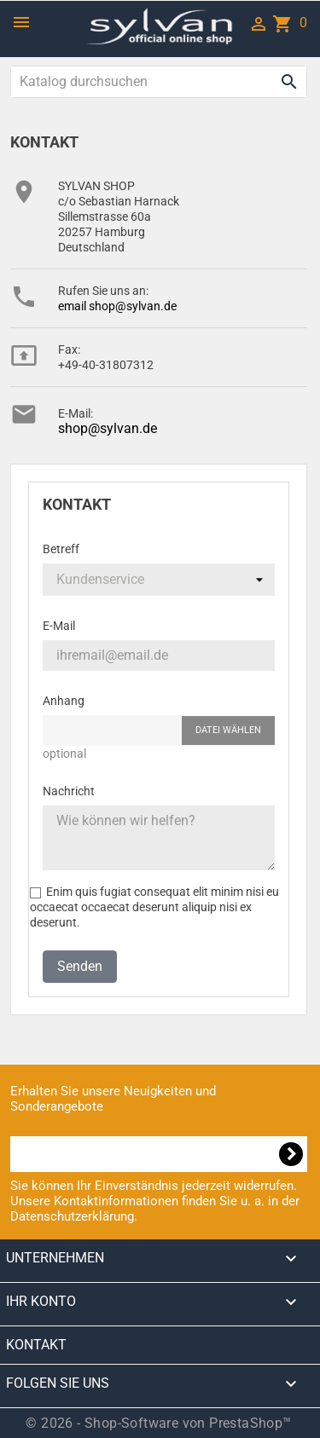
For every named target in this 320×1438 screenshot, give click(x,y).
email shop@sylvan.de (117, 306)
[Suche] (158, 81)
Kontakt (36, 1345)
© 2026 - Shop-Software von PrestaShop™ (158, 1423)
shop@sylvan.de (107, 428)
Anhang (63, 700)
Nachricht (69, 791)
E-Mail (59, 625)
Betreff (61, 549)
